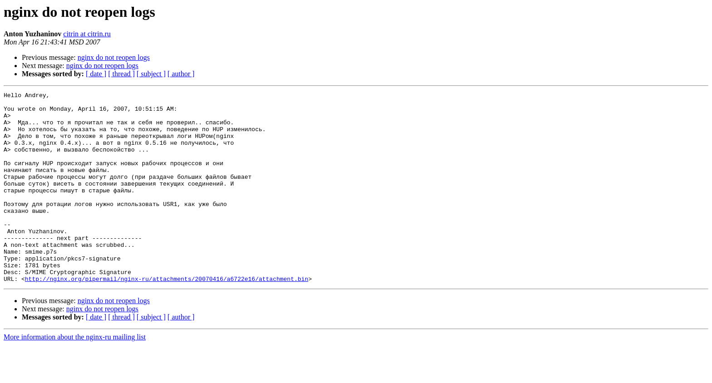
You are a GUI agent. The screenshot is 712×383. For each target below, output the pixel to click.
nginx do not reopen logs (114, 57)
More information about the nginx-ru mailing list (75, 375)
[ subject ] (151, 74)
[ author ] (181, 74)
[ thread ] (121, 74)
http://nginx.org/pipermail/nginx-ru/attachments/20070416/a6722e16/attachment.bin (166, 317)
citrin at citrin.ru (86, 34)
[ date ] (96, 74)
